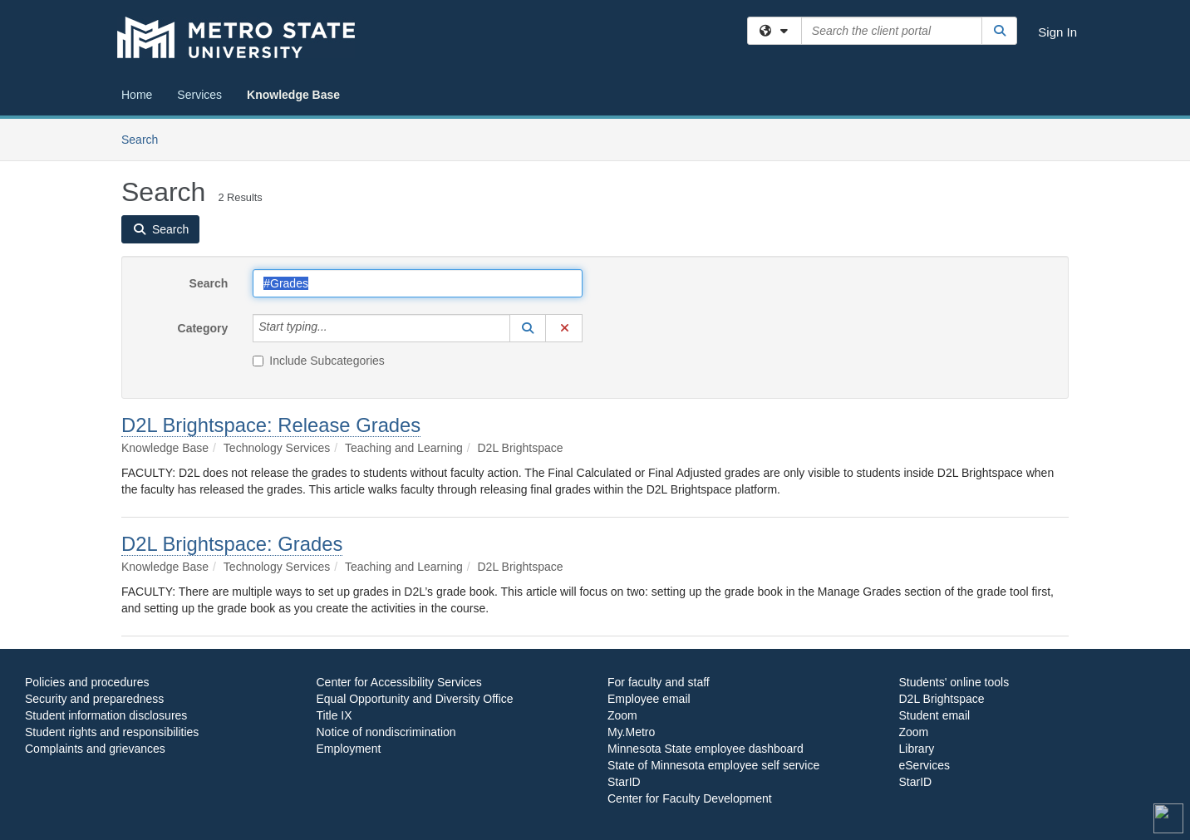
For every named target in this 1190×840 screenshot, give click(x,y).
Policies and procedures (87, 682)
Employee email (649, 698)
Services (199, 94)
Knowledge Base (293, 94)
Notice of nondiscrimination (386, 732)
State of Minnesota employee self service (713, 765)
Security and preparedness (94, 698)
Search (145, 138)
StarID (624, 781)
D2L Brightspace (942, 698)
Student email (935, 715)
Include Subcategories (319, 360)
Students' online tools (954, 682)
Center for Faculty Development (689, 798)
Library (917, 748)
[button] (527, 328)
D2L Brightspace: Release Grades (270, 425)
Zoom (622, 715)
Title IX (334, 715)
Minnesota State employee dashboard (705, 748)
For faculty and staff (658, 682)
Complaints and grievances (95, 748)
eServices (924, 765)
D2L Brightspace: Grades (231, 544)
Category (203, 328)
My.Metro (631, 732)
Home (136, 94)
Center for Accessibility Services (399, 682)
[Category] (336, 328)
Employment (349, 748)
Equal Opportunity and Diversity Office (415, 698)
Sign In (1057, 32)
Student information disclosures (106, 715)
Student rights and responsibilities (112, 732)
